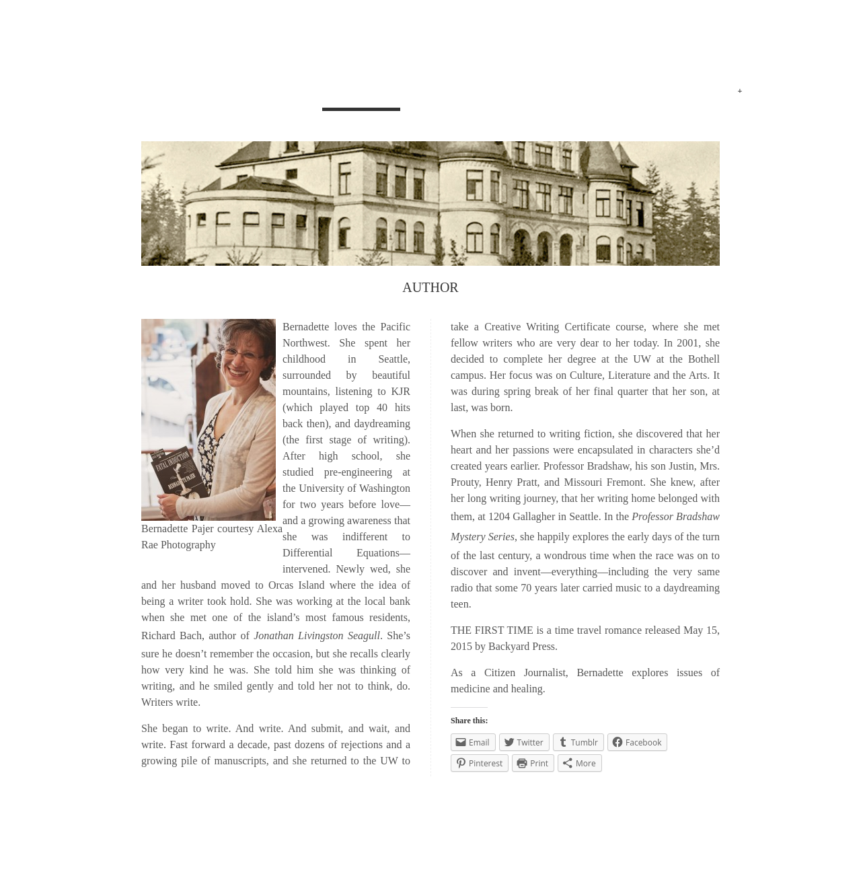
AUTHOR (361, 92)
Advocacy (676, 92)
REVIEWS (599, 92)
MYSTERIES (443, 92)
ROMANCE (524, 92)
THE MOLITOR (230, 825)
